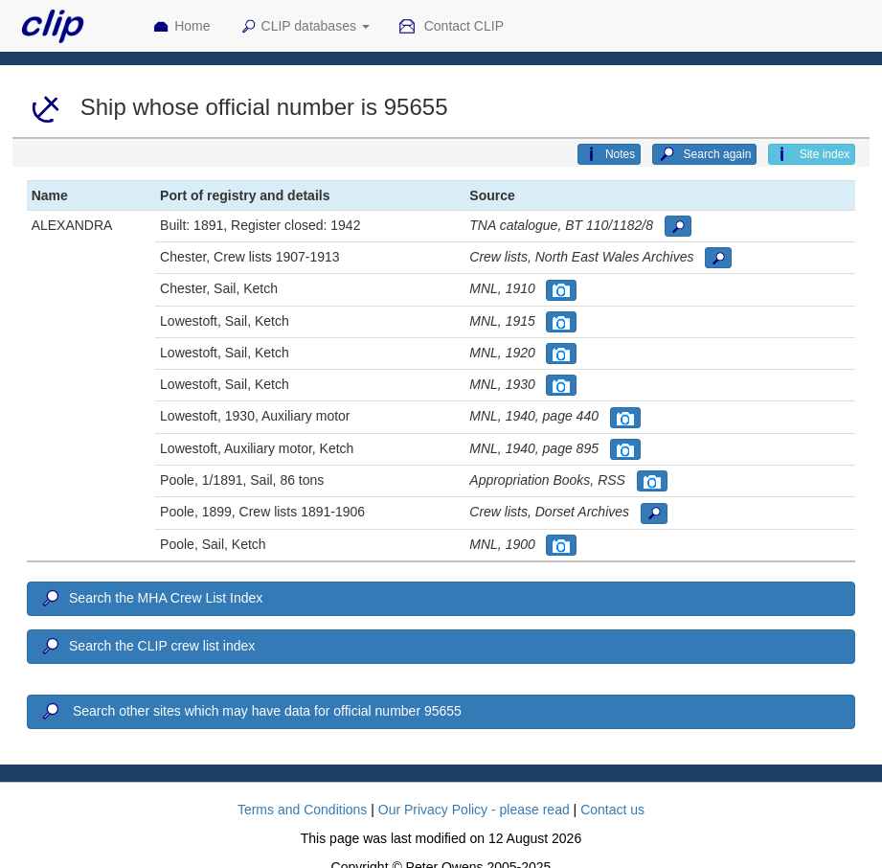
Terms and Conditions (302, 809)
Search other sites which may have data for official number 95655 (250, 711)
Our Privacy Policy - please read (474, 809)
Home (181, 26)
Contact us (612, 809)
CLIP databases (304, 26)
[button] (678, 226)
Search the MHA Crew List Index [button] (151, 598)
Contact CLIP (451, 26)
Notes (609, 154)
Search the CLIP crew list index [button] (147, 646)
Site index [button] (811, 154)
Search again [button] (704, 154)
